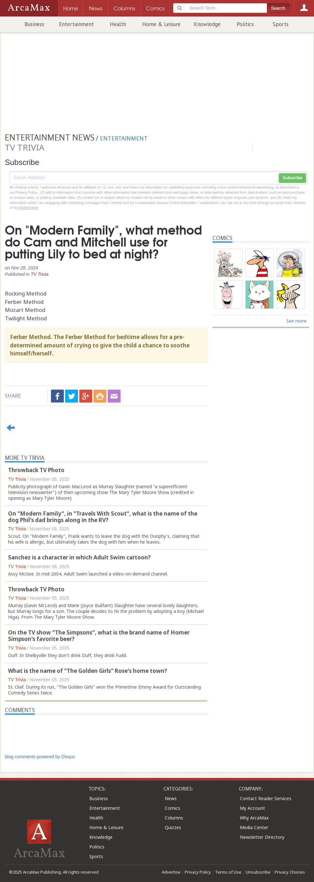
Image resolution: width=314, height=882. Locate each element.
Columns (174, 818)
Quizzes (173, 827)
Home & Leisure (161, 24)
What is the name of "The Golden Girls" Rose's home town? (87, 670)
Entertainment (76, 24)
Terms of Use (228, 872)
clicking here (28, 207)
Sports (281, 24)
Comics (172, 808)
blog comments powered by (40, 756)
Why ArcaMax (254, 818)
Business (34, 24)
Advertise (171, 872)
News (171, 798)
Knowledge (207, 24)
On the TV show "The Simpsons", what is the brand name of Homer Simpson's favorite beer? (99, 636)
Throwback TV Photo (36, 470)
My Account (252, 808)
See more (296, 321)
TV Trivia (39, 274)
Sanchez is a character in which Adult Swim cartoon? (79, 557)
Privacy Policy (198, 872)
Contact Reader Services (265, 798)
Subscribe (292, 178)
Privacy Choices (290, 872)
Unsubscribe (258, 872)
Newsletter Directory (262, 837)
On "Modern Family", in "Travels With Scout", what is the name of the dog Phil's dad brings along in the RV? (102, 517)
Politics (245, 24)
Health (118, 24)
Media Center (254, 827)
